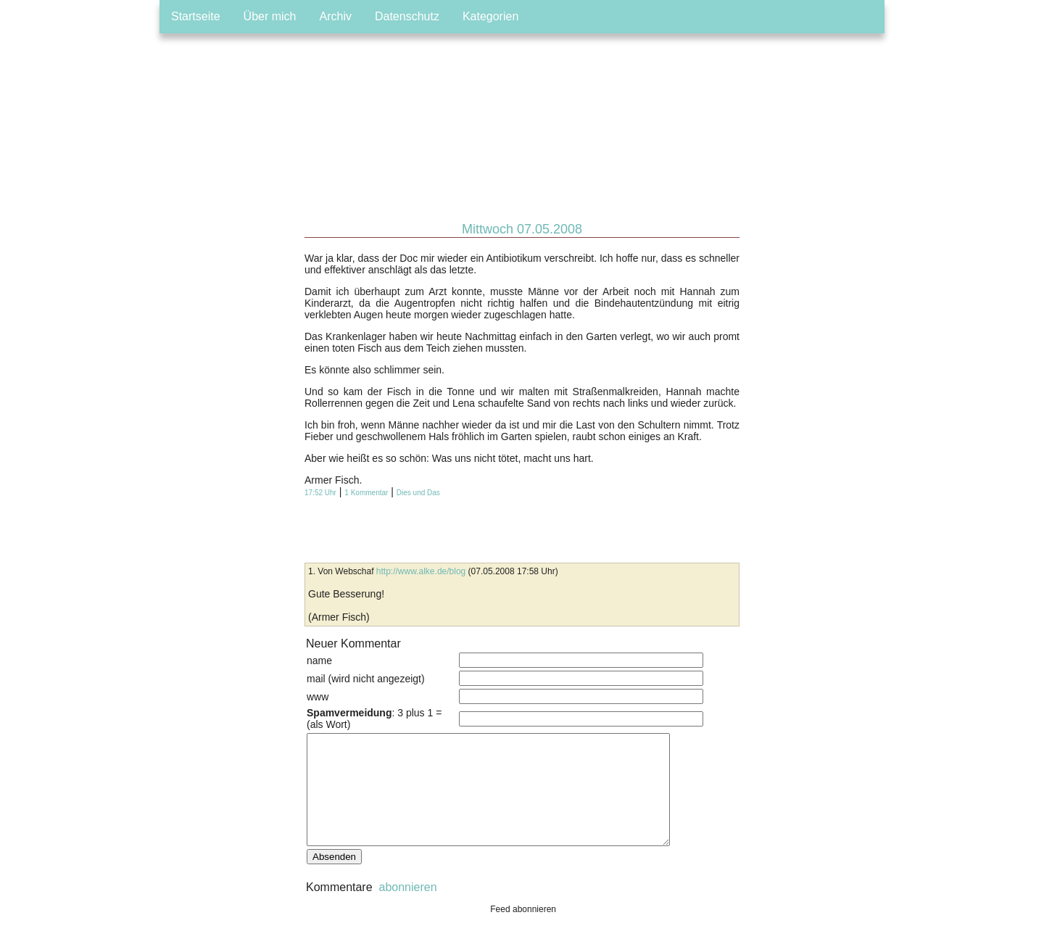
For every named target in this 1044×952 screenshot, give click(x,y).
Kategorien (490, 16)
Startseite (195, 16)
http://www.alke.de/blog (420, 571)
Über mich (270, 16)
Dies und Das (418, 493)
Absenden (334, 878)
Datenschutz (407, 16)
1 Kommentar (366, 493)
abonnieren (406, 909)
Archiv (336, 16)
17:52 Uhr (320, 493)
